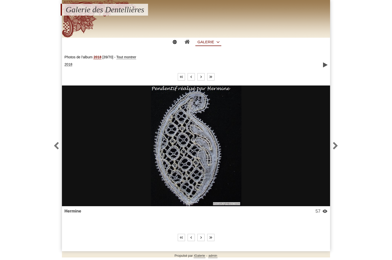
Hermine (72, 211)
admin (212, 255)
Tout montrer (126, 57)
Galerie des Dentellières (105, 9)
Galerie (205, 42)
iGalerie (199, 255)
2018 (97, 57)
